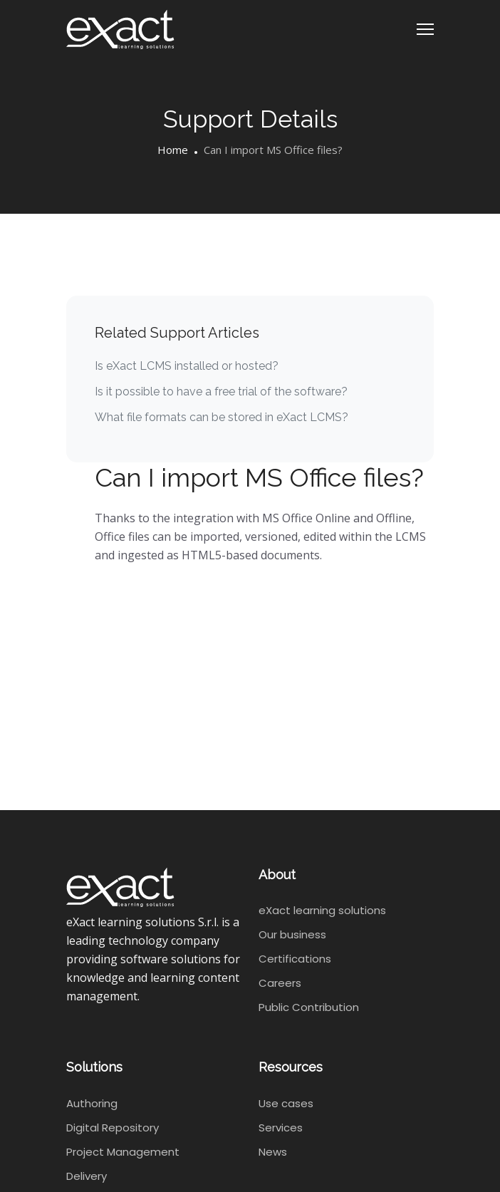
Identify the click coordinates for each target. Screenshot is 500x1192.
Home (172, 149)
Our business (292, 934)
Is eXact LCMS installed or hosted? (186, 366)
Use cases (286, 1103)
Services (281, 1127)
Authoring (92, 1103)
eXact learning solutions (322, 910)
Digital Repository (112, 1127)
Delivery (86, 1175)
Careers (280, 982)
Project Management (122, 1151)
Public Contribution (309, 1007)
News (273, 1151)
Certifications (295, 958)
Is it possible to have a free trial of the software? (221, 391)
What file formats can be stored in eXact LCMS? (221, 417)
